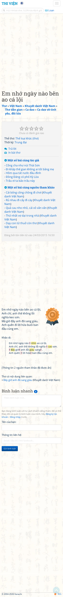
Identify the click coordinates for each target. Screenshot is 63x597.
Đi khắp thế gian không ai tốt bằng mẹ (30, 169)
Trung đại (21, 142)
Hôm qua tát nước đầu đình (23, 173)
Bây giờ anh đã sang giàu (17, 380)
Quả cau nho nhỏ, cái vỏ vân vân (26, 208)
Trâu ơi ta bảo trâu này (20, 181)
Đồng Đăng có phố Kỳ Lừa (22, 177)
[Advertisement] (31, 51)
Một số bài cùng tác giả (21, 160)
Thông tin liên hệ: (12, 435)
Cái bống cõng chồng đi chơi (23, 192)
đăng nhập (15, 417)
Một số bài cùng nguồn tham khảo (29, 187)
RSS (57, 594)
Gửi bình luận (10, 448)
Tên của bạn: (9, 422)
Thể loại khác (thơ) (27, 138)
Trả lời (12, 149)
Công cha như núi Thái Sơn (23, 165)
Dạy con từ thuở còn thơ (21, 223)
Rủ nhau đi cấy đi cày (19, 200)
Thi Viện (9, 3)
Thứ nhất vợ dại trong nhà (22, 215)
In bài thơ (14, 152)
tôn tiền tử (21, 235)
